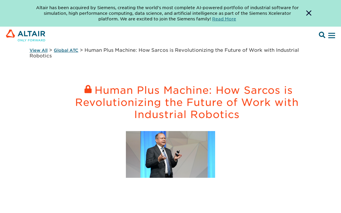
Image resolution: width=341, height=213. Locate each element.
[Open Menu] (331, 35)
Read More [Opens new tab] (224, 18)
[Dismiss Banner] (308, 13)
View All (39, 50)
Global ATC (66, 50)
